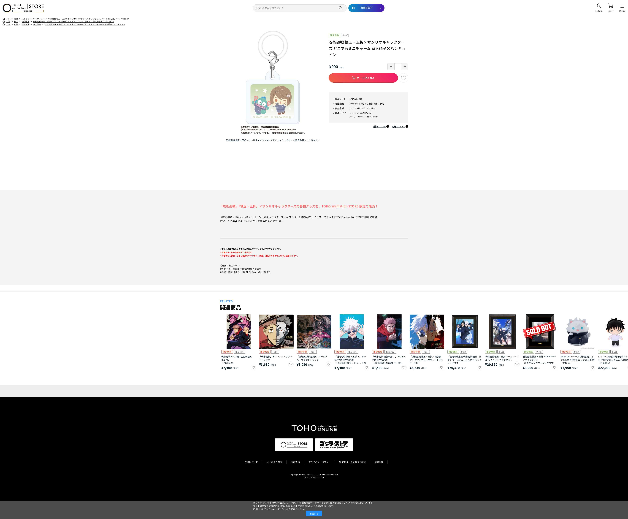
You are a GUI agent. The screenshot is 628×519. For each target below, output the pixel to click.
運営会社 (378, 462)
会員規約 (295, 462)
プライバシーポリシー (319, 462)
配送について (398, 126)
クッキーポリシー (277, 509)
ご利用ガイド (251, 462)
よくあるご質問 (274, 462)
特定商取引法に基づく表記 (352, 462)
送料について (379, 126)
